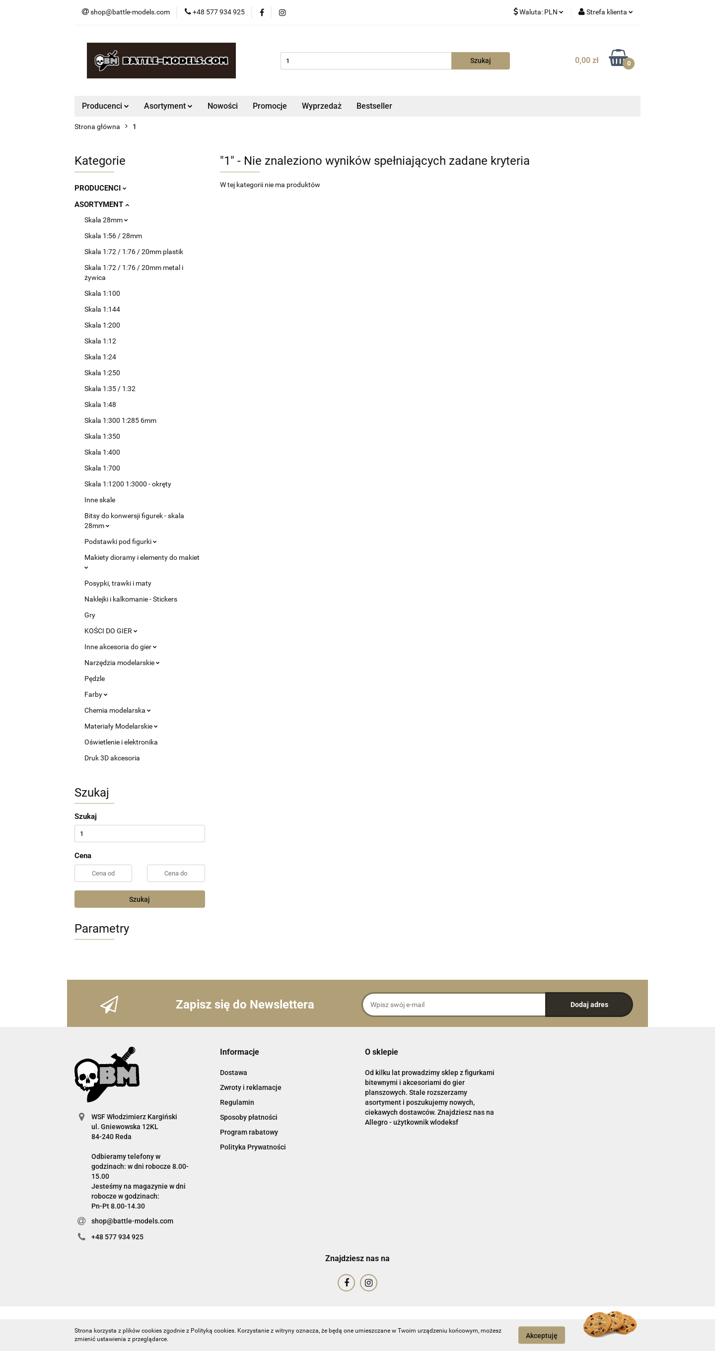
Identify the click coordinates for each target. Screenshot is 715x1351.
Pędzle (94, 678)
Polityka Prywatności (253, 1147)
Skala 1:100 (102, 293)
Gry (89, 615)
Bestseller (374, 106)
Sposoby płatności (249, 1117)
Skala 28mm (106, 220)
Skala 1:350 (102, 436)
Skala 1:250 (102, 373)
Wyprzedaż (322, 106)
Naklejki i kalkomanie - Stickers (130, 599)
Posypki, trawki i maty (117, 583)
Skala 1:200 (102, 325)
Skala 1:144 (102, 309)
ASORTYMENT (101, 204)
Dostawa (233, 1073)
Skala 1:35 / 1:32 (110, 389)
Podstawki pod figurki (120, 541)
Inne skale (99, 500)
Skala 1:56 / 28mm (113, 236)
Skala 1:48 (100, 404)
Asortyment (168, 106)
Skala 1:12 (100, 341)
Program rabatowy (249, 1132)
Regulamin (237, 1102)
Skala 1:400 (102, 452)
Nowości (223, 106)
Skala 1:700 (102, 468)
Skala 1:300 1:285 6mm (120, 420)
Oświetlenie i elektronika (121, 742)
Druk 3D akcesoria (112, 758)
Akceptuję (542, 1335)
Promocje (270, 106)
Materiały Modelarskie (121, 726)
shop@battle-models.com (132, 1221)
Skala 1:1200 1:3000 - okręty (127, 484)
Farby (96, 694)
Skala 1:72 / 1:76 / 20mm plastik (133, 252)
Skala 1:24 (100, 357)
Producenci (105, 106)
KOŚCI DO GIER (111, 631)
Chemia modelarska (117, 710)
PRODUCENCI (100, 188)
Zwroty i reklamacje (251, 1087)
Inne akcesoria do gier (120, 647)
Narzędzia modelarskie (122, 663)
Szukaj (139, 899)
